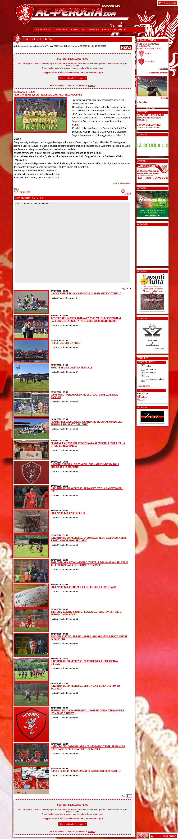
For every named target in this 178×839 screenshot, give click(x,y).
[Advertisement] (146, 245)
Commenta (22, 192)
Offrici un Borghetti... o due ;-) (73, 78)
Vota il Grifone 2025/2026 (148, 127)
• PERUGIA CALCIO (42, 29)
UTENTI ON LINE (169, 836)
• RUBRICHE (93, 29)
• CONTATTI (120, 29)
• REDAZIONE (77, 29)
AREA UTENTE (170, 3)
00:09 (142, 400)
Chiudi (126, 193)
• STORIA (106, 29)
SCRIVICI (91, 85)
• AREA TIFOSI (61, 29)
